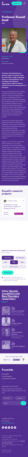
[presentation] (13, 409)
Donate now (16, 3)
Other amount (14, 266)
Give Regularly (20, 257)
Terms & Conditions (7, 376)
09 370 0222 (5, 421)
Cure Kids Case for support (9, 378)
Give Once (8, 257)
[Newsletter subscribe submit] (23, 403)
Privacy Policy (5, 374)
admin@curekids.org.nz (8, 423)
